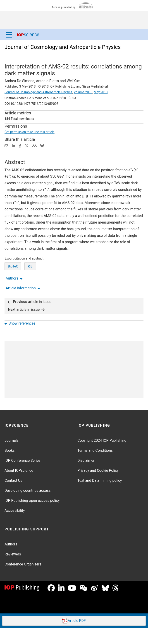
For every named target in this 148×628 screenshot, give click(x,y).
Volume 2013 (83, 92)
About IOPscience (19, 470)
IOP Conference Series (23, 460)
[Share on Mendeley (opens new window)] (34, 145)
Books (10, 450)
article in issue (29, 302)
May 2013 (100, 92)
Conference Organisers (23, 564)
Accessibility (15, 510)
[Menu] (9, 34)
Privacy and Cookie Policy (98, 470)
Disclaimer (85, 460)
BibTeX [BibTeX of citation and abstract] (13, 266)
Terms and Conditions (95, 450)
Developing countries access (28, 490)
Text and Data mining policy (99, 480)
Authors (11, 544)
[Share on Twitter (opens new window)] (27, 145)
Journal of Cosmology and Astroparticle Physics (63, 47)
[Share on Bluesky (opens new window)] (42, 145)
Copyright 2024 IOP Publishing (101, 440)
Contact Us (13, 480)
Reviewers (13, 554)
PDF (74, 621)
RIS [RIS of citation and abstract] (30, 266)
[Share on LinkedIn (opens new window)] (13, 145)
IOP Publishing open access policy (32, 500)
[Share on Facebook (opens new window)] (20, 145)
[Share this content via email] (6, 145)
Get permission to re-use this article (30, 132)
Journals (12, 440)
